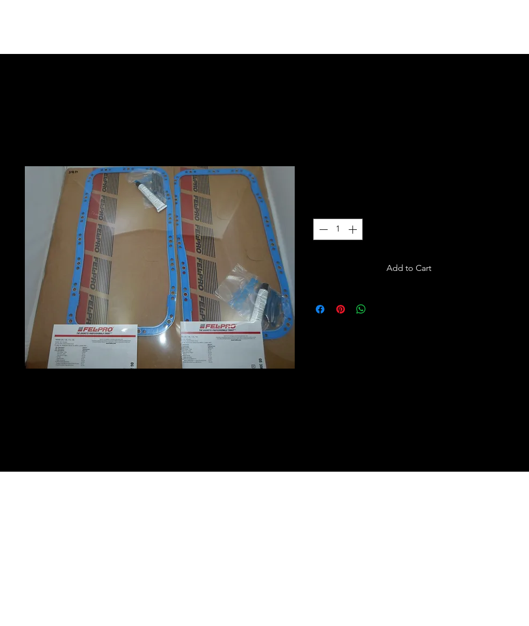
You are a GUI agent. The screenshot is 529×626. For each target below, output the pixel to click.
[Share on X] (381, 309)
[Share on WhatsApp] (361, 309)
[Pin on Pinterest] (340, 309)
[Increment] (353, 229)
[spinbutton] (338, 229)
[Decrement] (322, 229)
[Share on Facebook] (320, 309)
